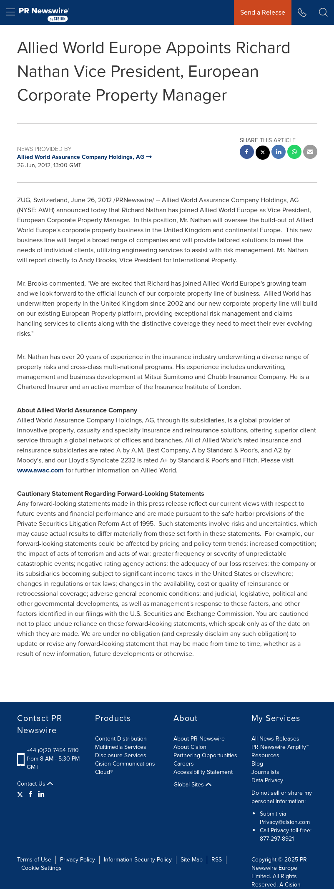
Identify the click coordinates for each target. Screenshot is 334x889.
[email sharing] (310, 153)
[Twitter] (21, 794)
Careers (183, 763)
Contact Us (35, 784)
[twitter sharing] (263, 154)
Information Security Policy (138, 859)
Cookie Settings (41, 868)
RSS (216, 859)
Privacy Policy (77, 859)
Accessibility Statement (203, 772)
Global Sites (192, 785)
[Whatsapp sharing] (294, 153)
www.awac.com (40, 470)
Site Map (192, 859)
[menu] (10, 12)
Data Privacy (267, 780)
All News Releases (275, 738)
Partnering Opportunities (205, 755)
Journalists (265, 772)
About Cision (189, 747)
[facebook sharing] (247, 153)
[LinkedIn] (41, 794)
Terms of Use (34, 859)
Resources (265, 755)
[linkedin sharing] (278, 153)
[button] (323, 12)
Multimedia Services (120, 747)
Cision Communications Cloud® (125, 767)
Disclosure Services (120, 755)
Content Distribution (121, 738)
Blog (257, 763)
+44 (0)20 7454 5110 (53, 750)
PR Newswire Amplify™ (280, 747)
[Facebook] (30, 794)
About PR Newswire (199, 738)
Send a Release (262, 12)
